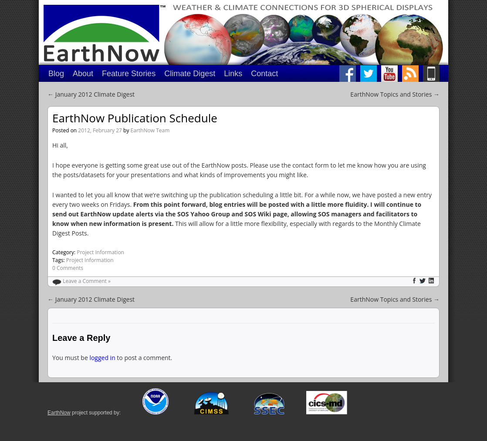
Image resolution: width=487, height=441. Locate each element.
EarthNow (59, 413)
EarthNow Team (150, 130)
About (83, 73)
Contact (264, 73)
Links (233, 73)
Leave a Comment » (87, 281)
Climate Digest (189, 73)
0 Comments (67, 268)
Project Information (100, 252)
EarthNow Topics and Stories (395, 94)
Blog (56, 73)
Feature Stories (129, 73)
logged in (102, 357)
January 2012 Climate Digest (91, 94)
